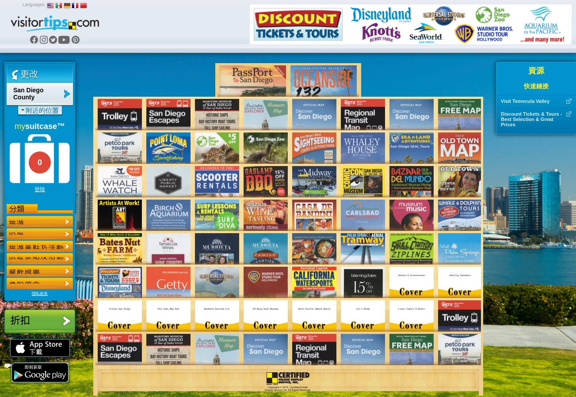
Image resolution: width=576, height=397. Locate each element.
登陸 (39, 189)
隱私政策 (40, 293)
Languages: (34, 4)
